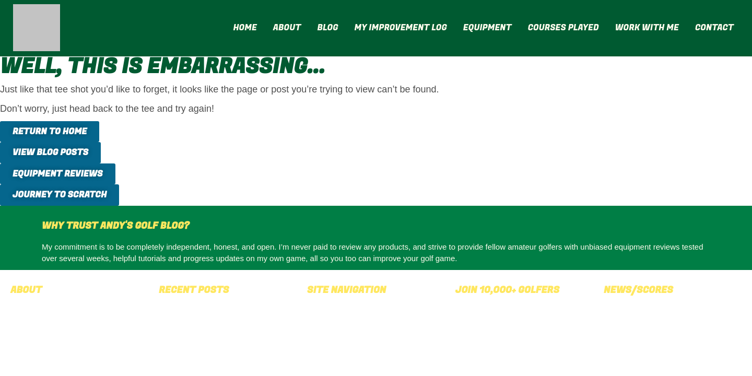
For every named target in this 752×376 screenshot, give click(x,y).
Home (244, 27)
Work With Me (647, 27)
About (287, 27)
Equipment (487, 27)
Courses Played (563, 27)
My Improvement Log (401, 27)
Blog (327, 27)
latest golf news (694, 315)
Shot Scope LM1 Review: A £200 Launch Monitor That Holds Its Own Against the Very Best (223, 328)
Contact (714, 27)
